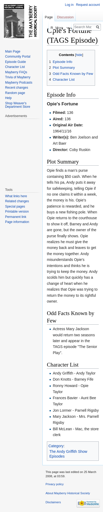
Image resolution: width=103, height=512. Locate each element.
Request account (88, 5)
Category (56, 446)
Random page (15, 93)
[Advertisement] (21, 150)
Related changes (17, 201)
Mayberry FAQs (16, 72)
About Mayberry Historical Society (68, 493)
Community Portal (17, 56)
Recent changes (16, 87)
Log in (69, 5)
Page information (17, 222)
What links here (16, 196)
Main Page (12, 51)
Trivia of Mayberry (17, 77)
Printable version (17, 211)
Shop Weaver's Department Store (17, 105)
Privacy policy (55, 484)
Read (50, 28)
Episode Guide (15, 62)
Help (8, 98)
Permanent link (15, 217)
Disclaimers (53, 502)
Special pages (15, 206)
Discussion (65, 17)
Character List (15, 67)
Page (49, 17)
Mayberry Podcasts (18, 82)
